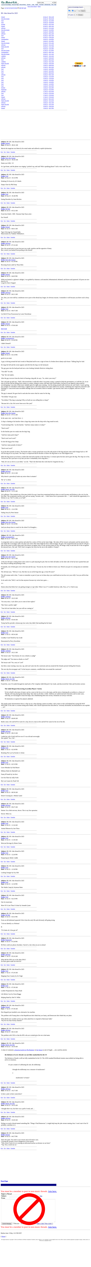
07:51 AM (51, 43)
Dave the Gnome (5, 18)
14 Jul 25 (45, 65)
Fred (2, 20)
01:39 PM (51, 30)
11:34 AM (51, 76)
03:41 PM (51, 87)
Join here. (52, 1191)
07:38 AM (51, 95)
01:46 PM (51, 39)
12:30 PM (51, 82)
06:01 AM (51, 26)
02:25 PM (51, 86)
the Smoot (39, 1050)
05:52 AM (51, 24)
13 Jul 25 (45, 58)
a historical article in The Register (24, 1050)
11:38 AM (51, 78)
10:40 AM (51, 106)
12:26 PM (51, 80)
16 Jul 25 (45, 72)
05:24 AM (51, 91)
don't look (4, 329)
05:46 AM (51, 58)
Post (2, 152)
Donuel (3, 17)
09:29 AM (51, 18)
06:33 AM (51, 99)
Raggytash (3, 89)
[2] (8, 8)
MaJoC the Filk (5, 46)
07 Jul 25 (45, 50)
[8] (20, 8)
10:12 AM (51, 45)
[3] (10, 8)
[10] (25, 8)
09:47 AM (51, 74)
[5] (14, 8)
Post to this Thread (32, 6)
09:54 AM (51, 59)
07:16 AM (51, 28)
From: (3, 143)
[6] (16, 8)
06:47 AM (51, 35)
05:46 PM (51, 22)
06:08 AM (51, 65)
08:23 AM (51, 67)
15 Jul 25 (45, 67)
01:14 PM (51, 50)
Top (5, 152)
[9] (22, 8)
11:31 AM (51, 46)
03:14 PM (51, 20)
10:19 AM (51, 100)
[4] (12, 8)
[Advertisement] (34, 124)
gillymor (3, 28)
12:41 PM (51, 48)
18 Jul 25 (45, 99)
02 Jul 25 (45, 24)
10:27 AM (51, 102)
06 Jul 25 (45, 45)
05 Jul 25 (45, 43)
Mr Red (3, 24)
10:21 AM (51, 61)
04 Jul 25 (45, 39)
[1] (5, 8)
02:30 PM (51, 69)
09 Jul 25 (45, 52)
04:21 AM (51, 33)
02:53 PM (51, 71)
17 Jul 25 (45, 91)
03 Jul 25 (45, 33)
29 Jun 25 (45, 17)
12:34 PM (51, 84)
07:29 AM (51, 93)
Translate (13, 152)
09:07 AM (51, 52)
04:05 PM (51, 32)
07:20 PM (51, 89)
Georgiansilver (4, 39)
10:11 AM (51, 54)
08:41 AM (51, 17)
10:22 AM (51, 56)
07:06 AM (51, 37)
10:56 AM (51, 63)
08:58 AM (51, 72)
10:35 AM (51, 104)
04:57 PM (51, 108)
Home (39, 6)
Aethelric (3, 56)
